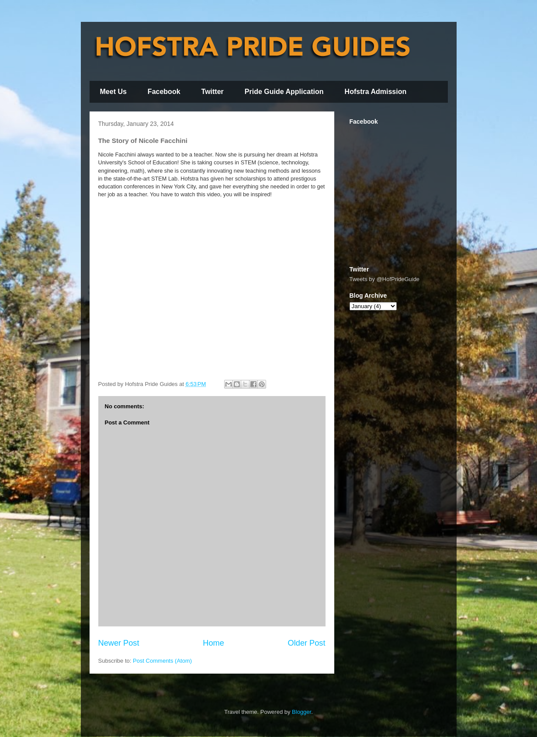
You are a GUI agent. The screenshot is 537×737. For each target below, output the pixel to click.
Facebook (164, 91)
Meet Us (113, 91)
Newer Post (118, 643)
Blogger (301, 712)
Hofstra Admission (376, 91)
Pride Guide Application (284, 91)
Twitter (212, 91)
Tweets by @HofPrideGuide (385, 279)
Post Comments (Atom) (162, 660)
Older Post (307, 643)
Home (213, 643)
